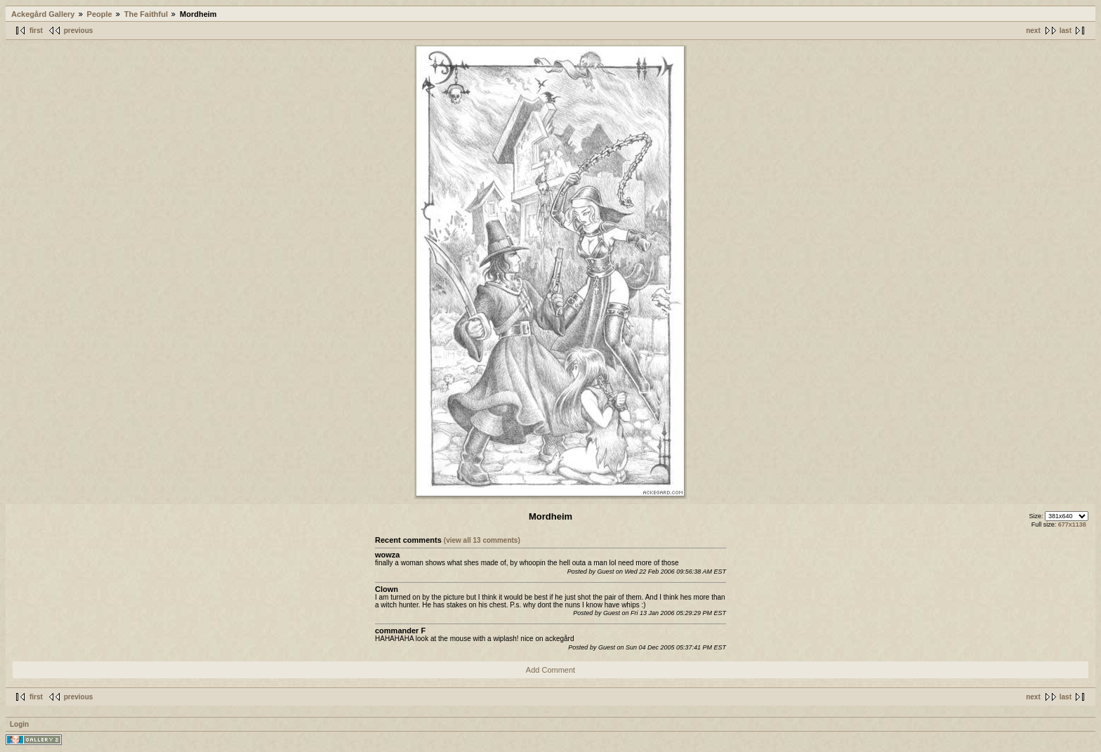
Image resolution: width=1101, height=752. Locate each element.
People (99, 14)
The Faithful (146, 14)
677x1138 (1072, 524)
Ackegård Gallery (43, 14)
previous (78, 30)
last (1066, 30)
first (36, 30)
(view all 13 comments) (482, 540)
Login (19, 724)
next (1033, 30)
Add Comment (550, 670)
